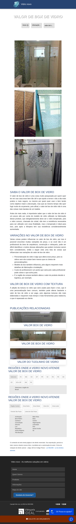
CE (12, 382)
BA (63, 377)
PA (31, 382)
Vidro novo (21, 4)
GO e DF (18, 382)
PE (58, 377)
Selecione (13, 377)
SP (37, 377)
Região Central (15, 406)
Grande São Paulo (16, 411)
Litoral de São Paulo (31, 411)
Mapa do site (17, 490)
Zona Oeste (36, 406)
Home (14, 469)
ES (32, 377)
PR (42, 377)
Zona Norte (26, 406)
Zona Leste (55, 406)
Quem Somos (17, 474)
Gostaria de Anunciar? (24, 495)
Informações (17, 485)
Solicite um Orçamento (38, 519)
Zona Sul (46, 406)
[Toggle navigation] (60, 4)
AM (26, 382)
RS (53, 377)
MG (26, 377)
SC (47, 377)
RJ (21, 377)
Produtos (15, 479)
